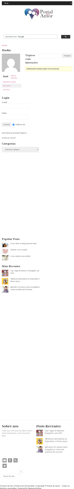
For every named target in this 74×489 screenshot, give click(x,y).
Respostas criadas (9, 82)
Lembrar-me (20, 124)
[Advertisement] (21, 177)
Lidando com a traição (18, 249)
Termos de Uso (6, 486)
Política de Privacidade (24, 486)
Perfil (5, 76)
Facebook (10, 460)
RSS (15, 460)
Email (4, 460)
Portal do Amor (38, 14)
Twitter (4, 466)
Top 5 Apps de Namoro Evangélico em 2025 (24, 271)
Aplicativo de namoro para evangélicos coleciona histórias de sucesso (25, 288)
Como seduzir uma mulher (20, 256)
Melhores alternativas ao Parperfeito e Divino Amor (25, 280)
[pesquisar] (28, 37)
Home (4, 45)
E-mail (4, 102)
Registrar (23, 133)
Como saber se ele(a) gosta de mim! (23, 243)
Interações (7, 86)
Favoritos (6, 90)
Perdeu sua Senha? (9, 138)
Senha (4, 113)
